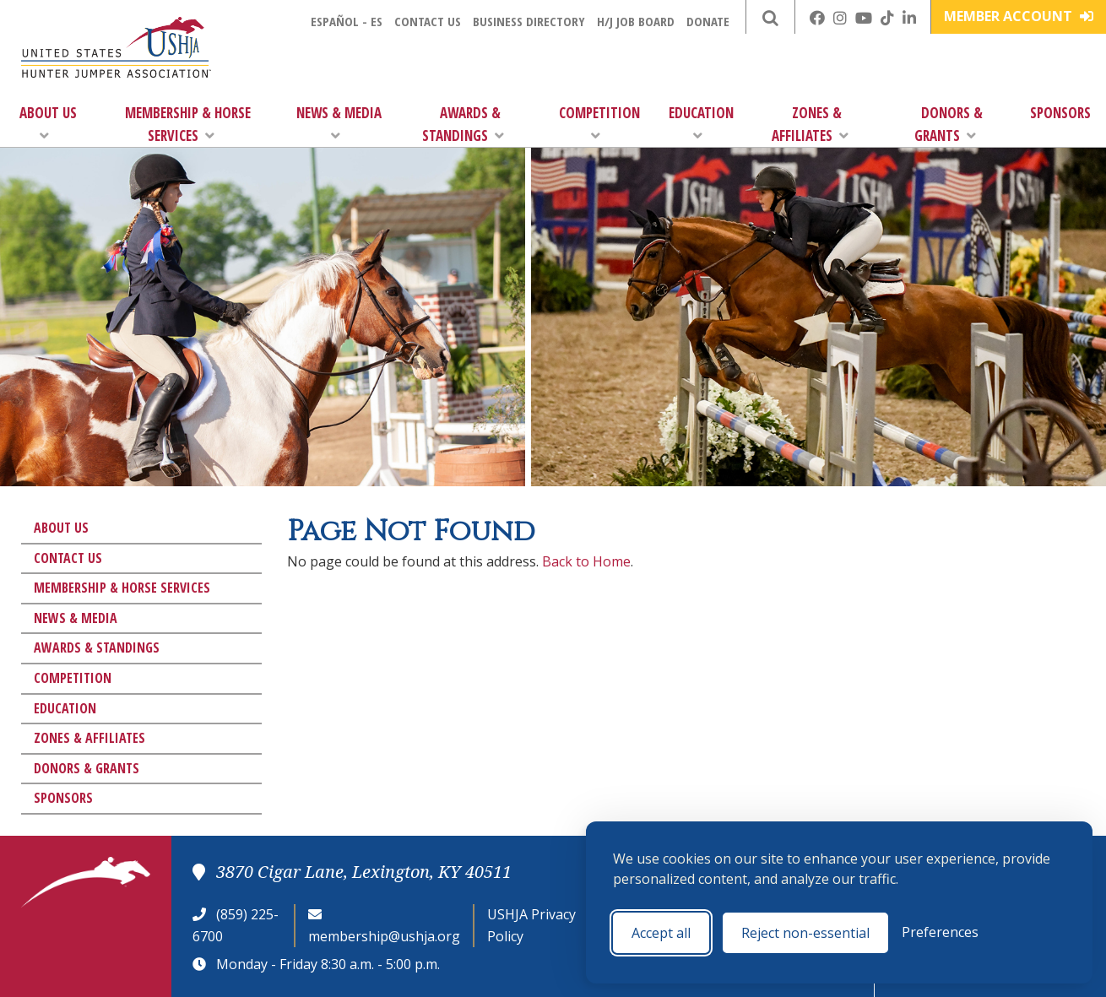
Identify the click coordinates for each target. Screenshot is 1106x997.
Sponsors (1060, 112)
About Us (48, 123)
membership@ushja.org (384, 936)
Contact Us (427, 21)
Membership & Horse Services (188, 124)
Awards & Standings (463, 124)
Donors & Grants (948, 124)
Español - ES (346, 21)
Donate (707, 21)
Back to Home (586, 561)
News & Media (339, 123)
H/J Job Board (636, 21)
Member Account (1018, 16)
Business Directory (529, 21)
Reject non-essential (805, 933)
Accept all (661, 933)
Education (701, 123)
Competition (599, 123)
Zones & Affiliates (810, 124)
